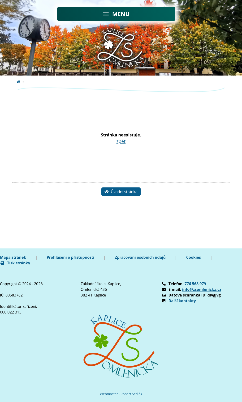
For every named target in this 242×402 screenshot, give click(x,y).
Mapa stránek (13, 257)
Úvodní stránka (120, 191)
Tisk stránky (15, 263)
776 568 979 (195, 283)
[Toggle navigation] (116, 14)
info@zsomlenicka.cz (201, 289)
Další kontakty (182, 300)
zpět (121, 141)
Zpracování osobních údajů (140, 257)
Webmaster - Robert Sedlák (121, 394)
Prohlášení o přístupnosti (70, 257)
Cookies (193, 257)
